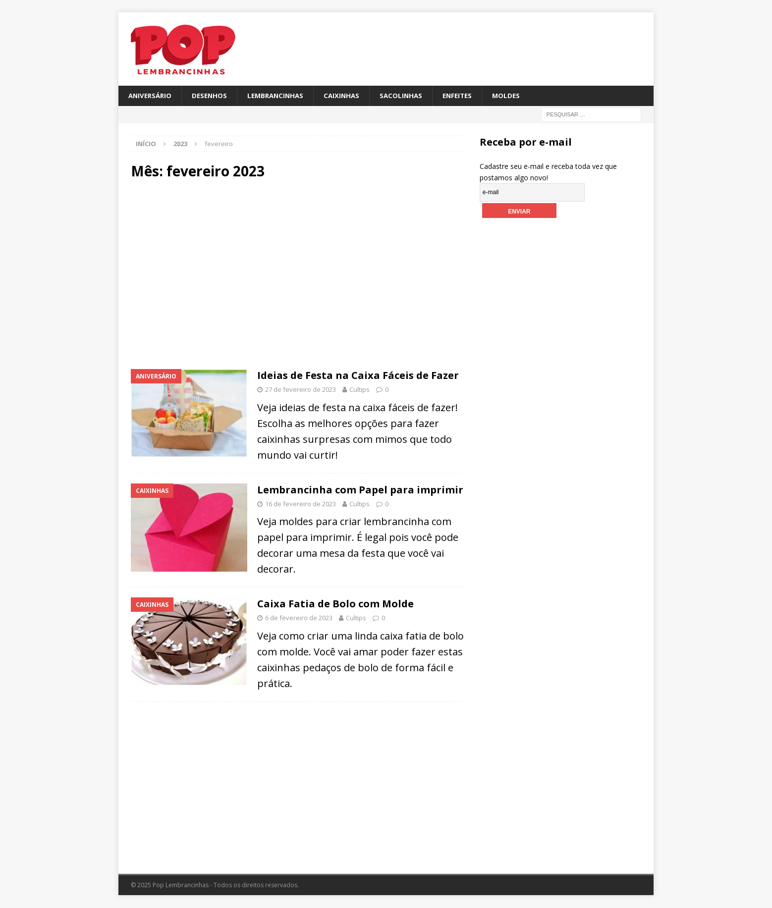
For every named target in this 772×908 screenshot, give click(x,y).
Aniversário (151, 96)
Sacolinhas (411, 96)
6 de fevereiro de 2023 (298, 618)
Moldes (519, 96)
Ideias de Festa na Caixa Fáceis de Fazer (359, 375)
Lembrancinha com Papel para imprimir (360, 490)
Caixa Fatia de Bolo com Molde (335, 604)
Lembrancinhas (281, 96)
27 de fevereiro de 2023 (300, 389)
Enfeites (469, 96)
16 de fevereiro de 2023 (300, 504)
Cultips (359, 389)
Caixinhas (350, 96)
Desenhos (213, 96)
